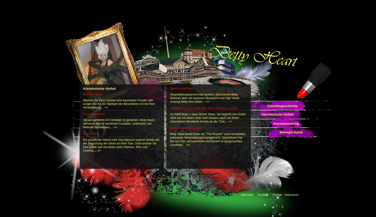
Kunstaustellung (286, 123)
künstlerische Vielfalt (278, 114)
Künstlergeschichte (283, 106)
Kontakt (263, 195)
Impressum (292, 195)
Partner (277, 195)
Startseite (247, 195)
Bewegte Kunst (291, 132)
